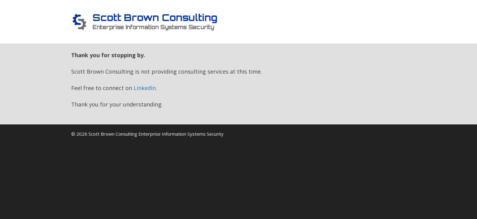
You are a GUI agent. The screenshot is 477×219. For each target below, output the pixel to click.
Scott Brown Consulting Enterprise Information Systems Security (156, 134)
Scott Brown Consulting (155, 17)
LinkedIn (145, 88)
